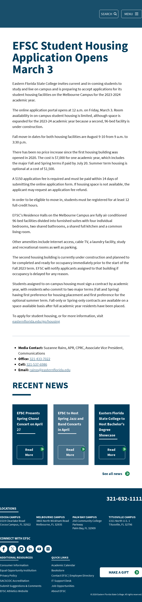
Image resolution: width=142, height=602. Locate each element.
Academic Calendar (63, 565)
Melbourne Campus (50, 517)
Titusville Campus (122, 517)
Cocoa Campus (10, 517)
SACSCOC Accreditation (14, 580)
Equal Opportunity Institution (18, 570)
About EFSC (58, 591)
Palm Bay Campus (84, 517)
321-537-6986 (36, 364)
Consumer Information (14, 565)
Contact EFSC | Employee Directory (72, 575)
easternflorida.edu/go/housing (36, 321)
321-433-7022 (40, 358)
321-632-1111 (124, 498)
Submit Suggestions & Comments (20, 586)
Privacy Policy (8, 575)
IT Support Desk (61, 580)
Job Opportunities (62, 586)
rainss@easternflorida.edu (50, 369)
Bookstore (57, 570)
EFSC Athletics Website (14, 591)
